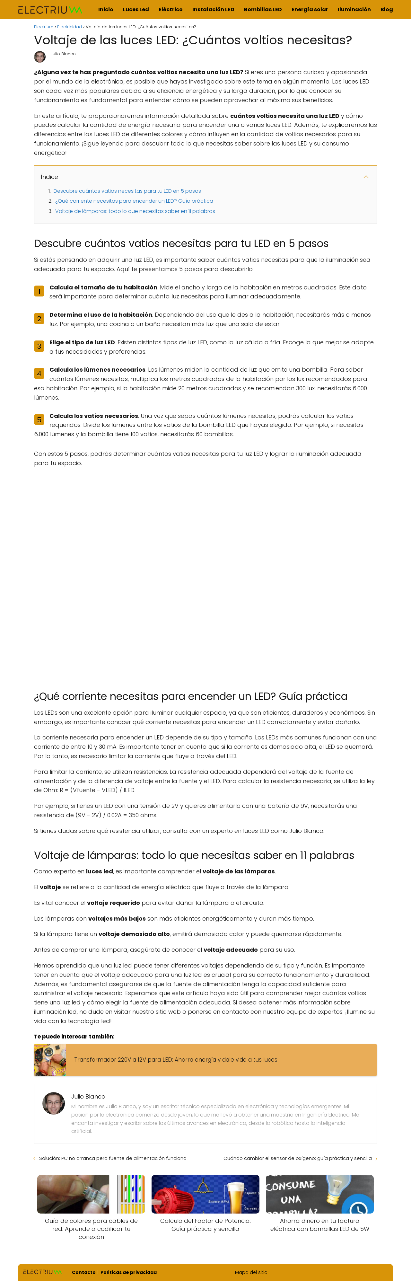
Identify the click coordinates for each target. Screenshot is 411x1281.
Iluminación (354, 9)
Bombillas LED (263, 9)
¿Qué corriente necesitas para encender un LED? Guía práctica (134, 201)
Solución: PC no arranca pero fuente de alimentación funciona (113, 1158)
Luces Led (136, 9)
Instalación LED (213, 9)
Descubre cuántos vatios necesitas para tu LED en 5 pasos (127, 191)
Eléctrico (171, 9)
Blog (386, 9)
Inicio (105, 9)
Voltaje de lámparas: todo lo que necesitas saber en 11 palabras (135, 211)
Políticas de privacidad (129, 1272)
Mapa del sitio (251, 1272)
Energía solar (310, 9)
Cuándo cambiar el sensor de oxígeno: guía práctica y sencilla (297, 1158)
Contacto (84, 1272)
